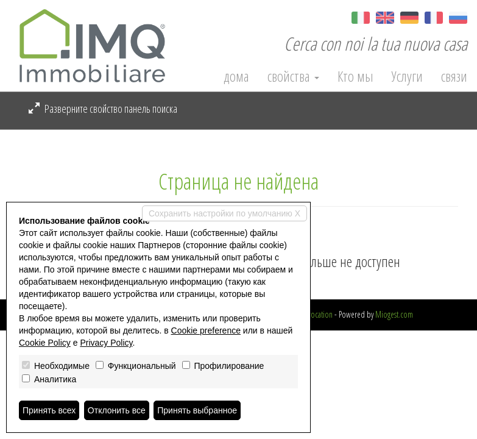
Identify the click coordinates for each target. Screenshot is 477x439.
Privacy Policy (106, 343)
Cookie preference (206, 330)
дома (236, 76)
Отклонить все (117, 410)
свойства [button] (293, 76)
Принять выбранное (197, 410)
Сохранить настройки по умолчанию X (224, 213)
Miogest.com (394, 314)
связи (454, 76)
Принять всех (49, 410)
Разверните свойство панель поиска (103, 108)
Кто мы (355, 76)
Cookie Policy (45, 343)
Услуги (407, 76)
